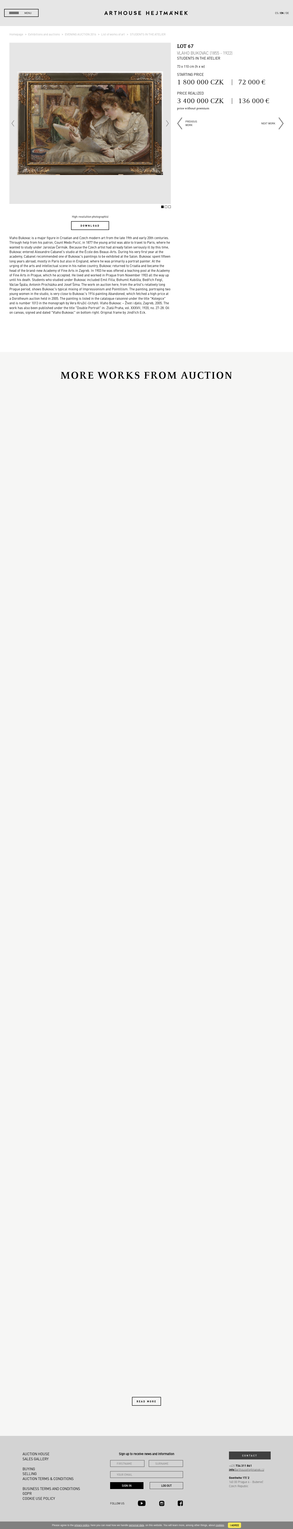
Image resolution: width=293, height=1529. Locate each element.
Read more (146, 1401)
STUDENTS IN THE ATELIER (148, 34)
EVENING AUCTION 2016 (81, 34)
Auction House (36, 1453)
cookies (220, 1525)
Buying (29, 1468)
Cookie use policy (39, 1498)
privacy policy (81, 1525)
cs (276, 13)
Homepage (16, 34)
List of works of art (113, 34)
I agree (234, 1525)
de (287, 13)
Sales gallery (36, 1458)
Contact (250, 1455)
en (282, 13)
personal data (136, 1525)
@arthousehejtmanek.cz (246, 1470)
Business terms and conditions (51, 1488)
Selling (30, 1473)
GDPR (27, 1493)
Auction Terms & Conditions (48, 1478)
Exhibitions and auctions (44, 34)
